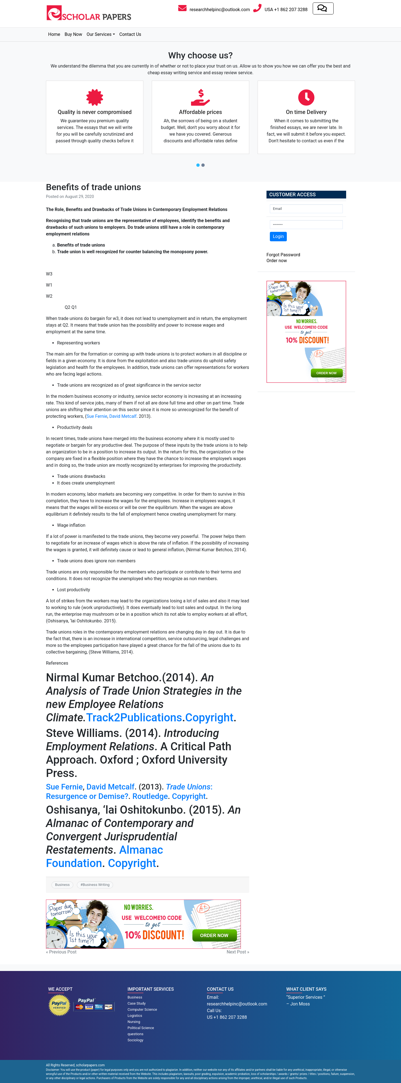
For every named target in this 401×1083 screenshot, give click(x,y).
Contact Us (130, 34)
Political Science (141, 1028)
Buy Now (73, 34)
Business (62, 885)
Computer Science (142, 1009)
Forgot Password (283, 254)
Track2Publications (134, 717)
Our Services (99, 34)
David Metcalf (122, 416)
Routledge (150, 796)
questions (135, 1034)
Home (54, 34)
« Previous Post (61, 952)
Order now (276, 260)
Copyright (209, 717)
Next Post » (238, 952)
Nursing (134, 1022)
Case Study (137, 1003)
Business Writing (96, 885)
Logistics (135, 1016)
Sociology (135, 1040)
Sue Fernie (97, 416)
